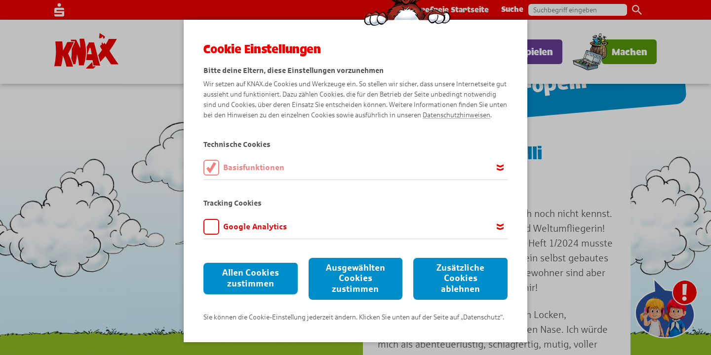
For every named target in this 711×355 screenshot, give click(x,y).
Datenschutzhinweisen (456, 115)
